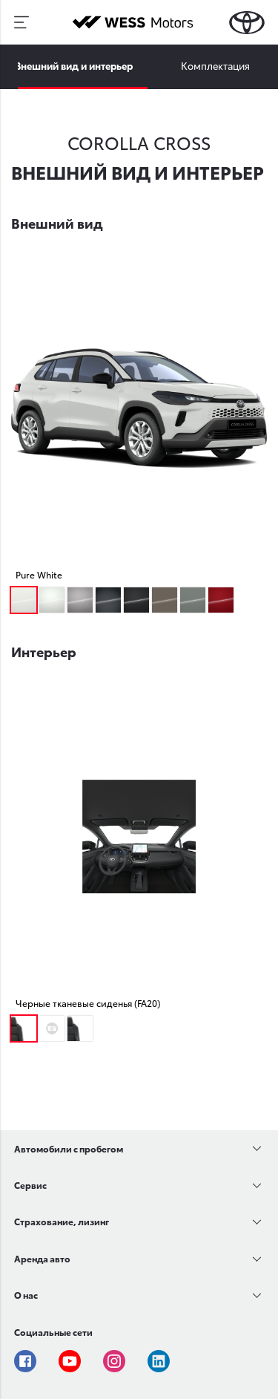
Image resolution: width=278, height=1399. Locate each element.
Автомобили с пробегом (68, 1148)
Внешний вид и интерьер (74, 65)
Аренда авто (42, 1258)
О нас (26, 1294)
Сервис (30, 1184)
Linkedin (159, 1361)
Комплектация (215, 65)
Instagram (114, 1361)
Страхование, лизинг (61, 1221)
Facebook (25, 1361)
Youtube (70, 1361)
